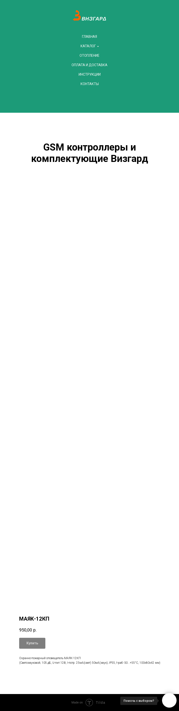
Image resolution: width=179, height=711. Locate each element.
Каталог (88, 46)
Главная (89, 37)
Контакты (90, 84)
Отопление (89, 55)
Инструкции (90, 74)
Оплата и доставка (89, 65)
